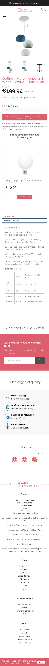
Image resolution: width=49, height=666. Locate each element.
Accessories (24, 636)
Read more (29, 663)
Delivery (24, 608)
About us (24, 569)
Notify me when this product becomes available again (24, 117)
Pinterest (24, 459)
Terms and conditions (24, 611)
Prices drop (24, 579)
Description (9, 216)
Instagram (35, 459)
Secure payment (24, 604)
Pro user (24, 589)
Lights (24, 633)
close (41, 662)
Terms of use (24, 566)
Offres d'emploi (24, 576)
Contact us (24, 582)
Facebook (14, 459)
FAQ (24, 614)
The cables (24, 630)
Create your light (25, 643)
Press (24, 573)
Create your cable (24, 639)
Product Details (11, 220)
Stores (24, 586)
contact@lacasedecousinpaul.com (24, 513)
